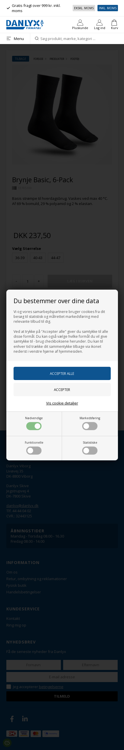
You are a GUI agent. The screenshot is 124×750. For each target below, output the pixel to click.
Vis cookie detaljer (62, 403)
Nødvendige (34, 423)
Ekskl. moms (84, 8)
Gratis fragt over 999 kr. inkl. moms (33, 8)
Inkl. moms (108, 8)
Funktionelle (34, 447)
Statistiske (89, 447)
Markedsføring (90, 423)
